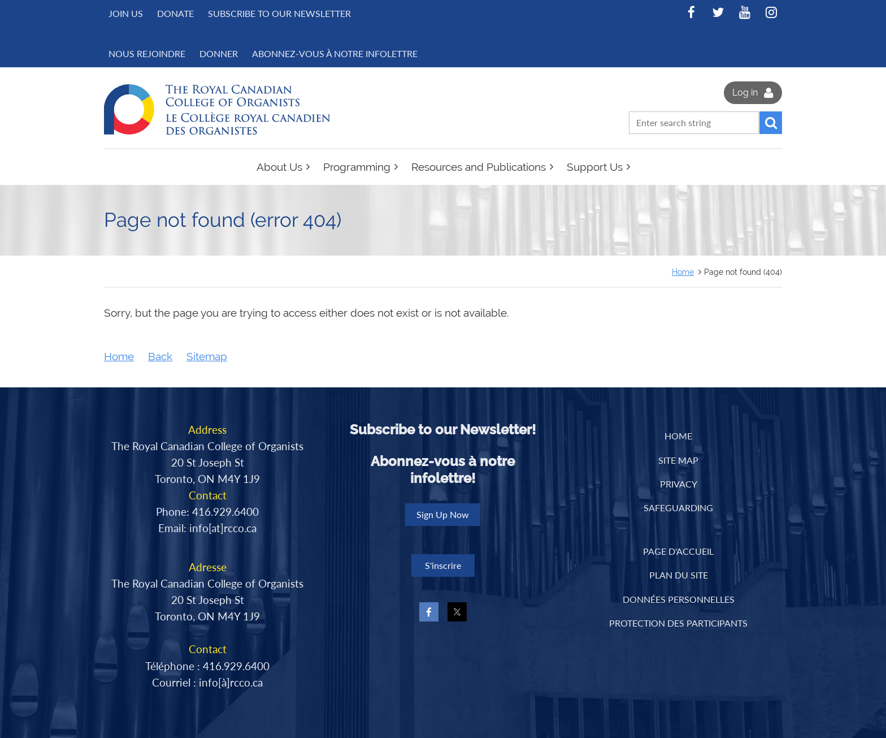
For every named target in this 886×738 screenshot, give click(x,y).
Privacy (678, 483)
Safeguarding (678, 507)
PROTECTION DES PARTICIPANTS (678, 623)
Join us (125, 13)
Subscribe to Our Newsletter (279, 13)
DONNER (218, 53)
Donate (175, 13)
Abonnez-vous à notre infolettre (335, 53)
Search (770, 122)
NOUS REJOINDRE (146, 53)
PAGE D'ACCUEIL (678, 551)
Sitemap (206, 356)
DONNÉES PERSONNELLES (679, 599)
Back (160, 356)
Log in (745, 92)
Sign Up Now (442, 514)
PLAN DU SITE (678, 574)
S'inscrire (443, 565)
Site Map (678, 460)
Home (683, 272)
